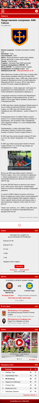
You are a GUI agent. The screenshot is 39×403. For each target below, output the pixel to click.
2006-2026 (25, 401)
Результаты (13, 270)
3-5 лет (5, 249)
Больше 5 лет (8, 245)
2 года (5, 253)
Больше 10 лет (8, 241)
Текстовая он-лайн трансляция (19, 298)
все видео (33, 359)
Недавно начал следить (11, 261)
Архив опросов (24, 270)
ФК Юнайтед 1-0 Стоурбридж (18, 310)
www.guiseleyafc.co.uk (25, 70)
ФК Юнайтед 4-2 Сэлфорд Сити (19, 319)
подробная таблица (30, 395)
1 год (5, 257)
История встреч (8, 295)
